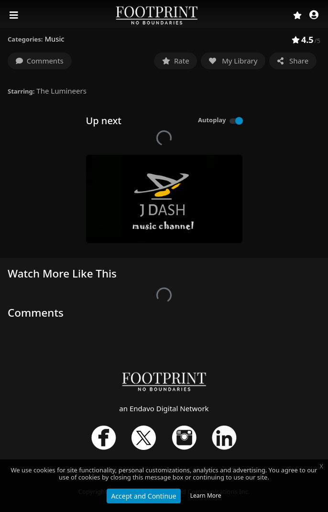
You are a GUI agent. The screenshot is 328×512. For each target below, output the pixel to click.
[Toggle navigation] (15, 15)
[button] (314, 15)
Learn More (205, 495)
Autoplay (212, 120)
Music (54, 38)
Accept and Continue (143, 496)
